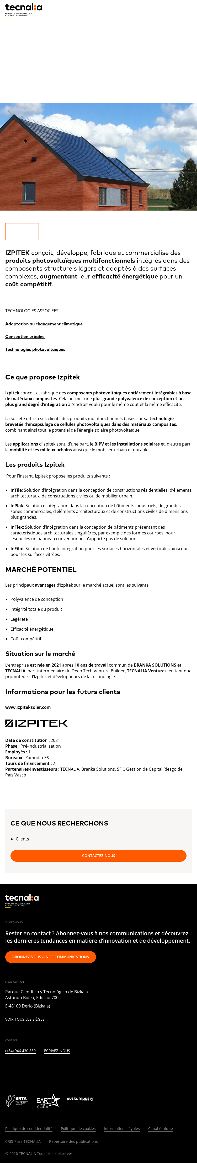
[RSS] (71, 1068)
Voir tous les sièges (25, 1019)
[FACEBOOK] (45, 1068)
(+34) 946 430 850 (20, 1051)
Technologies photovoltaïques (35, 349)
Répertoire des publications (73, 1141)
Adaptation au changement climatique (44, 324)
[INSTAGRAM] (33, 1068)
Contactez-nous (98, 855)
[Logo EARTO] (48, 1100)
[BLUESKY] (109, 1068)
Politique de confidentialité (28, 1128)
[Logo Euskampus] (83, 1100)
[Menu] (188, 10)
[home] (23, 11)
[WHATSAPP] (97, 1068)
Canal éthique (160, 1128)
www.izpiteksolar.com (28, 707)
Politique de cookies (78, 1128)
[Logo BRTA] (17, 1100)
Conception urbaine (25, 337)
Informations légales (122, 1128)
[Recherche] (175, 10)
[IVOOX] (84, 1068)
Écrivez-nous (57, 1051)
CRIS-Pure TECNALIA (23, 1141)
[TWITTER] (20, 1068)
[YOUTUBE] (58, 1068)
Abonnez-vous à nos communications (50, 956)
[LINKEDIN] (7, 1068)
